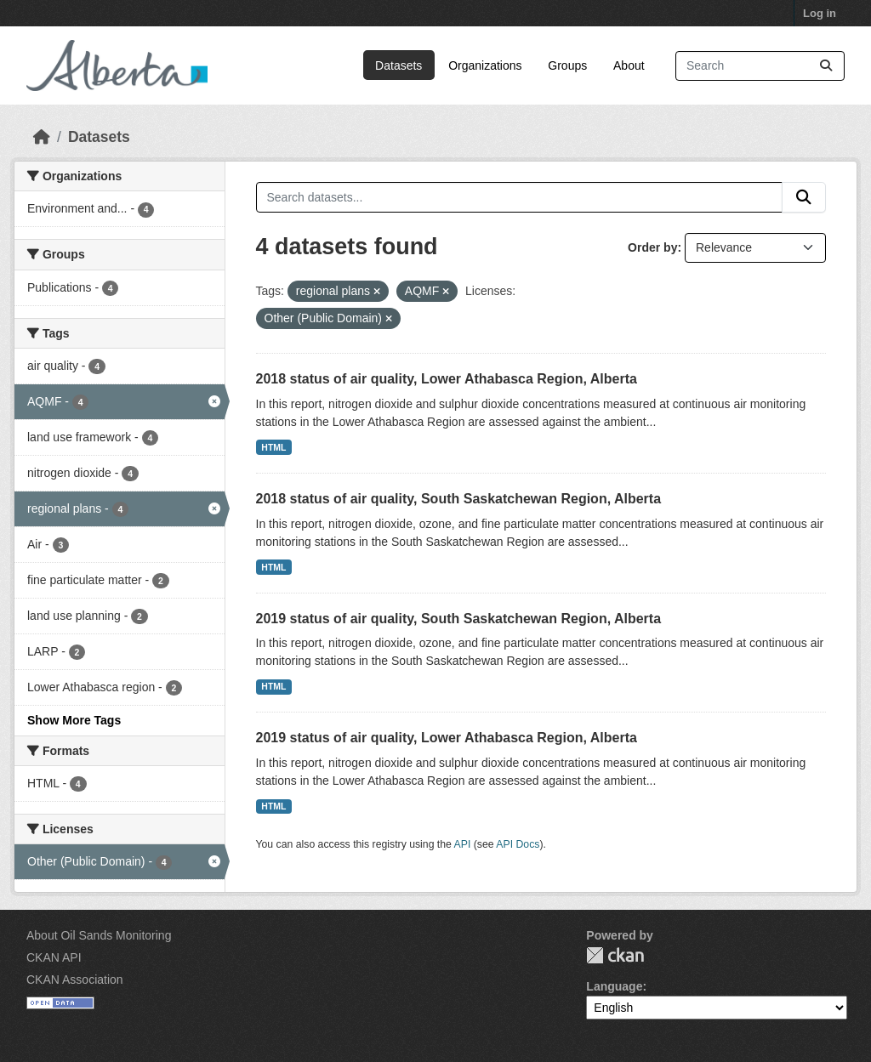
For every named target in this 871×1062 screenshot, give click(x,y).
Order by (652, 247)
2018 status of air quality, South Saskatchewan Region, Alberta (459, 498)
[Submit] (826, 66)
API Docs (517, 844)
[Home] (41, 136)
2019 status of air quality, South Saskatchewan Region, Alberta (459, 618)
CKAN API (54, 957)
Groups (567, 65)
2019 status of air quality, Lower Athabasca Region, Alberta (446, 737)
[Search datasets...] (760, 66)
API (462, 844)
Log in (819, 13)
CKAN (615, 955)
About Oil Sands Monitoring (98, 935)
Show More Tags (74, 720)
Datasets (398, 65)
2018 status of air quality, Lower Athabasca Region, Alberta (446, 379)
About (629, 65)
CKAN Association (74, 979)
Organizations (484, 65)
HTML (273, 447)
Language (614, 986)
